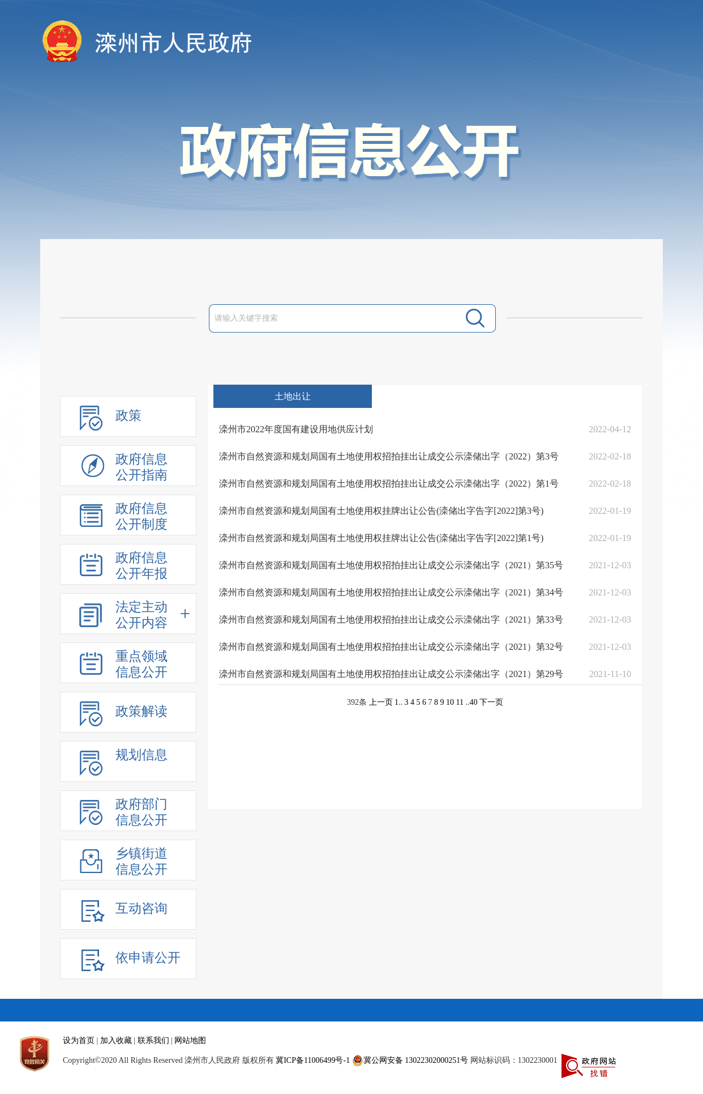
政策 (128, 415)
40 (473, 702)
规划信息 (141, 755)
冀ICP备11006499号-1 (313, 1060)
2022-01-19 (610, 511)
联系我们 (153, 1040)
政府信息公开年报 (141, 566)
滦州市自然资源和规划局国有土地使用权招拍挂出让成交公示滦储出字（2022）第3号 (389, 456)
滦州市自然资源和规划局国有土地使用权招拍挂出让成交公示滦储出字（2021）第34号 (391, 592)
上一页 (381, 702)
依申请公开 (148, 958)
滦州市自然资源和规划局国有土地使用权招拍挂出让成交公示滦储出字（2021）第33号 (391, 619)
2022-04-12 (610, 429)
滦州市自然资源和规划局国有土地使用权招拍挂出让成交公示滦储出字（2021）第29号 (391, 674)
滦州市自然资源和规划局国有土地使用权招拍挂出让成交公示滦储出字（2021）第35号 (391, 565)
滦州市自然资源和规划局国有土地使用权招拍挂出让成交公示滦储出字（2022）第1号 (389, 483)
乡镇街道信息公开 (141, 861)
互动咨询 (141, 908)
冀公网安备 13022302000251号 (410, 1060)
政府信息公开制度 (141, 516)
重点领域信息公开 (141, 664)
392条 (357, 702)
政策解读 (141, 711)
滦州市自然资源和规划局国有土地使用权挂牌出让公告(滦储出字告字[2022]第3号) (381, 511)
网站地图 (190, 1040)
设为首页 (79, 1040)
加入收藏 (116, 1040)
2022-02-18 (610, 456)
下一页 (491, 702)
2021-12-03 (610, 565)
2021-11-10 (610, 674)
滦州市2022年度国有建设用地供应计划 (296, 429)
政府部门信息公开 (141, 812)
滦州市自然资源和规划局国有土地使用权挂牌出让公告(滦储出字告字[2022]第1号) (381, 538)
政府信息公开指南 (141, 467)
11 (460, 702)
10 (450, 702)
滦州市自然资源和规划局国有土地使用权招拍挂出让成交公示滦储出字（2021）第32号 (391, 647)
